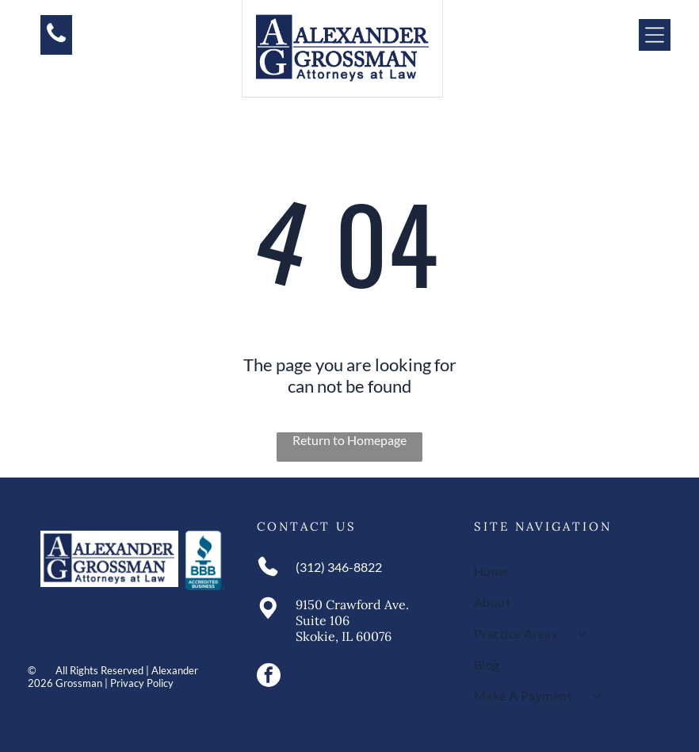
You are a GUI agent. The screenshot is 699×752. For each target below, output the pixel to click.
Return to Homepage (349, 439)
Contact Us (307, 526)
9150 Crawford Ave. (352, 604)
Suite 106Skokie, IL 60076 (344, 628)
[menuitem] (566, 570)
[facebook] (269, 677)
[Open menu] (654, 35)
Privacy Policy (142, 683)
